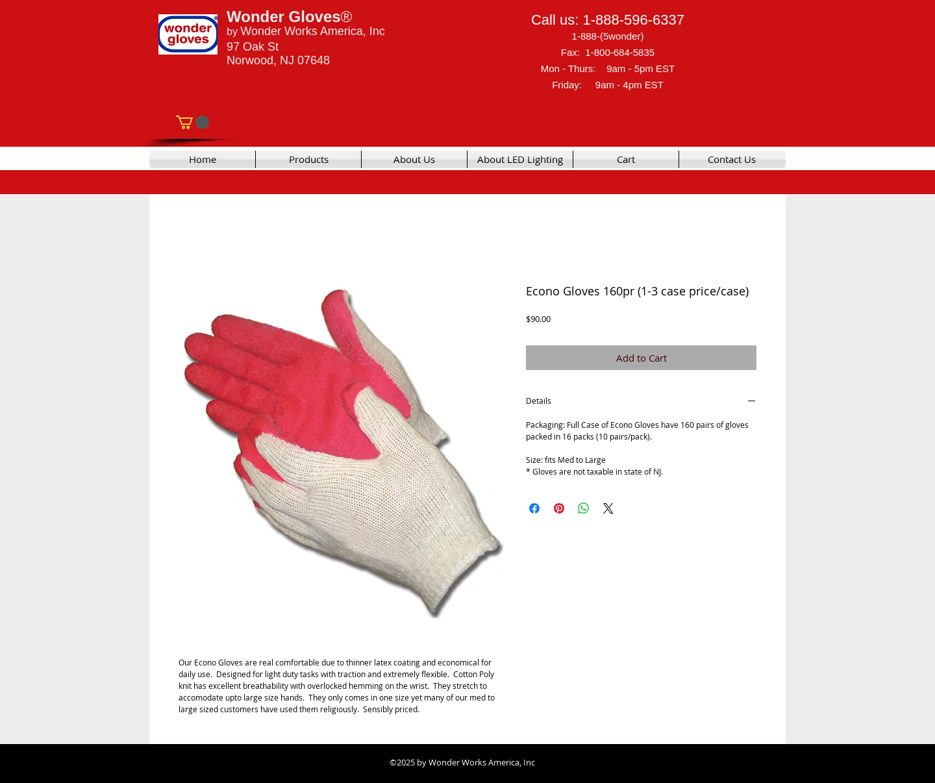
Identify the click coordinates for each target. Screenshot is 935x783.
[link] (192, 122)
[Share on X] (608, 508)
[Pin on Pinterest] (559, 508)
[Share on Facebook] (534, 508)
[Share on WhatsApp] (584, 508)
